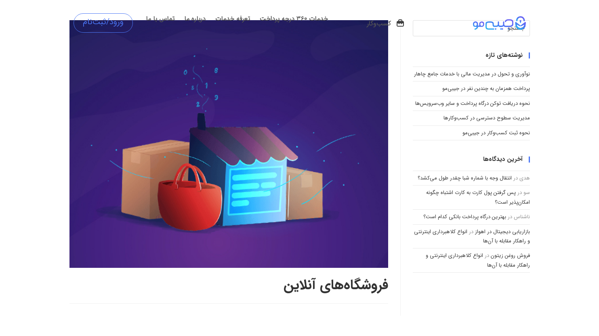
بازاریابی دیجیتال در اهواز (502, 231)
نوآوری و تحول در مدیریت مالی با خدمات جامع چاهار (472, 74)
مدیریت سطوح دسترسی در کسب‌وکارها (486, 118)
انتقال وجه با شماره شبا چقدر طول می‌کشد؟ (465, 178)
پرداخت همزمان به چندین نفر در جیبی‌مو (486, 88)
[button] (386, 23)
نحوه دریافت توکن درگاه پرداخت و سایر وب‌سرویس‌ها (472, 103)
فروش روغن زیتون (510, 255)
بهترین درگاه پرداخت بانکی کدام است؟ (464, 217)
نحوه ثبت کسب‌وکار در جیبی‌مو (496, 133)
